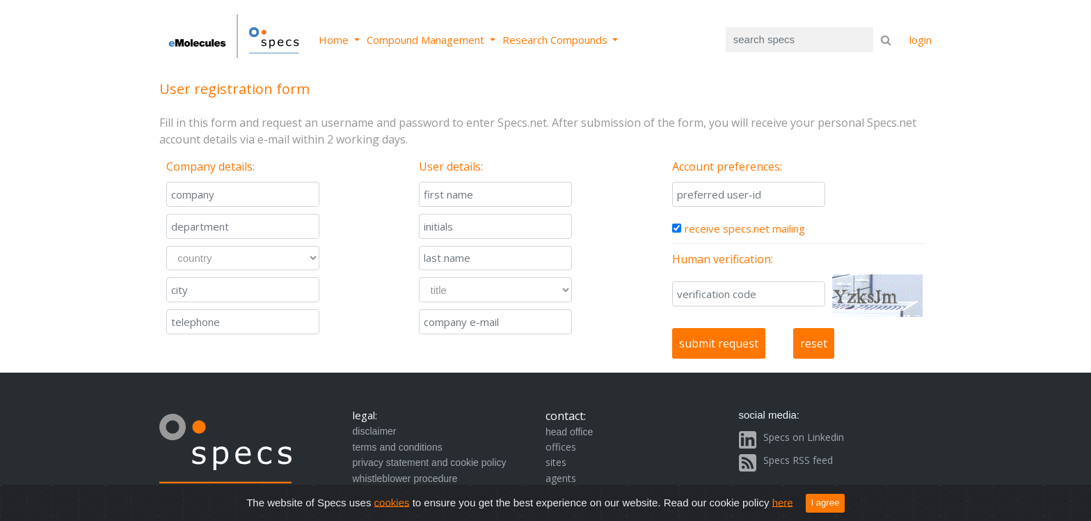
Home (335, 40)
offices (561, 446)
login (920, 40)
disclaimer (375, 431)
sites (556, 462)
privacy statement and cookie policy (430, 462)
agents (561, 478)
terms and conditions (398, 447)
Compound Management (427, 40)
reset (813, 343)
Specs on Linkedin (803, 437)
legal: (365, 415)
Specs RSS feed (798, 460)
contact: (566, 415)
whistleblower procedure (405, 478)
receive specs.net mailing (745, 228)
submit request (718, 343)
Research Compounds (556, 40)
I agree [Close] (825, 502)
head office (569, 431)
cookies (392, 502)
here (782, 502)
